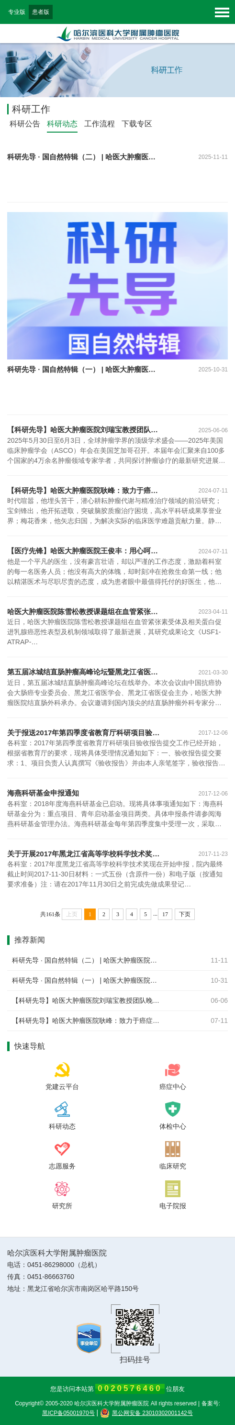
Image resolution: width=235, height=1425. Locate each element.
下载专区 (137, 124)
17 (165, 914)
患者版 (40, 12)
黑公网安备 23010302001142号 (146, 1413)
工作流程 (99, 124)
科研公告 (25, 124)
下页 (184, 914)
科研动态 (62, 124)
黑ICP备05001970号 (68, 1413)
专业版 (16, 12)
